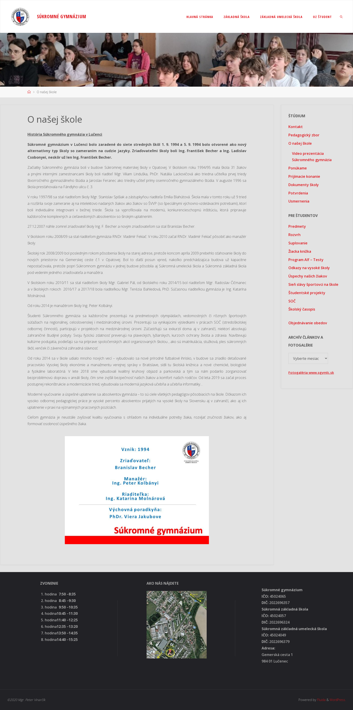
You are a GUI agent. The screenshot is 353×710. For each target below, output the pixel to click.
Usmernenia (298, 201)
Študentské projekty (306, 292)
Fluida (319, 700)
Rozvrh (294, 234)
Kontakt (295, 126)
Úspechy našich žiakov (307, 276)
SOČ (292, 301)
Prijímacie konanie (304, 176)
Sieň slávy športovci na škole (313, 284)
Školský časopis (301, 309)
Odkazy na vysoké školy (309, 267)
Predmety (297, 226)
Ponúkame (297, 168)
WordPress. (337, 700)
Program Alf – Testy (306, 259)
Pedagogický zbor (303, 135)
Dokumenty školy (303, 184)
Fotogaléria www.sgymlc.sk (312, 372)
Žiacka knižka (299, 251)
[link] (341, 16)
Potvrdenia (298, 193)
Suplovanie (298, 243)
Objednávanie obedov (307, 322)
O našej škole (300, 143)
